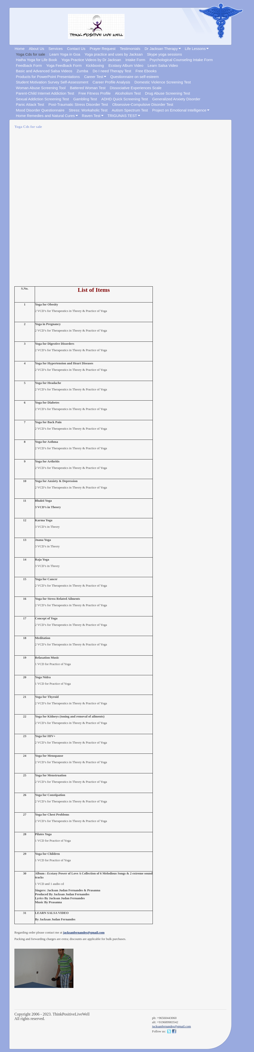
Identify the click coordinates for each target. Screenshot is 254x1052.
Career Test (93, 77)
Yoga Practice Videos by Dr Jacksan (91, 60)
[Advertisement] (85, 208)
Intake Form (135, 60)
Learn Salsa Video (163, 65)
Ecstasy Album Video (125, 65)
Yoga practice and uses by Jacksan (114, 54)
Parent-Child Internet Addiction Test (45, 93)
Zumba (83, 71)
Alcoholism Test (128, 93)
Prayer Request (102, 48)
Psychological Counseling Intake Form (181, 60)
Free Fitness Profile (94, 93)
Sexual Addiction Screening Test (42, 99)
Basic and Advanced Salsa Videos (44, 71)
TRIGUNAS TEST (122, 115)
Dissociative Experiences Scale (135, 88)
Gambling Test (85, 99)
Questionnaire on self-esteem (134, 77)
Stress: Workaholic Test (88, 110)
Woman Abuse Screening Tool (40, 88)
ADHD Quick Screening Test (124, 99)
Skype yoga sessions (164, 54)
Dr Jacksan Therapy (161, 48)
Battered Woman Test (88, 88)
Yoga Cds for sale (30, 54)
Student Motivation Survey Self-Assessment (52, 82)
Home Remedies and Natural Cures (45, 115)
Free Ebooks (146, 71)
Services (55, 48)
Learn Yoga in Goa (64, 54)
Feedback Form (29, 65)
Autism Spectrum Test (130, 110)
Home (20, 48)
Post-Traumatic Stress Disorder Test (78, 104)
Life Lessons (195, 48)
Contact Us (76, 48)
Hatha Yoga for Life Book (36, 60)
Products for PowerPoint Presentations (48, 77)
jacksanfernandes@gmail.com (83, 932)
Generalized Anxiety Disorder (176, 99)
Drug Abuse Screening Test (167, 93)
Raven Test (91, 115)
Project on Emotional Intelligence (179, 110)
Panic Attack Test (30, 104)
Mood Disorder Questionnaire (40, 110)
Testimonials (130, 48)
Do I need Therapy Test (112, 71)
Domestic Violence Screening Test (162, 82)
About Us (36, 48)
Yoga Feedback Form (64, 65)
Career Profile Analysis (111, 82)
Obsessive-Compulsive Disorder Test (142, 104)
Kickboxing (95, 65)
